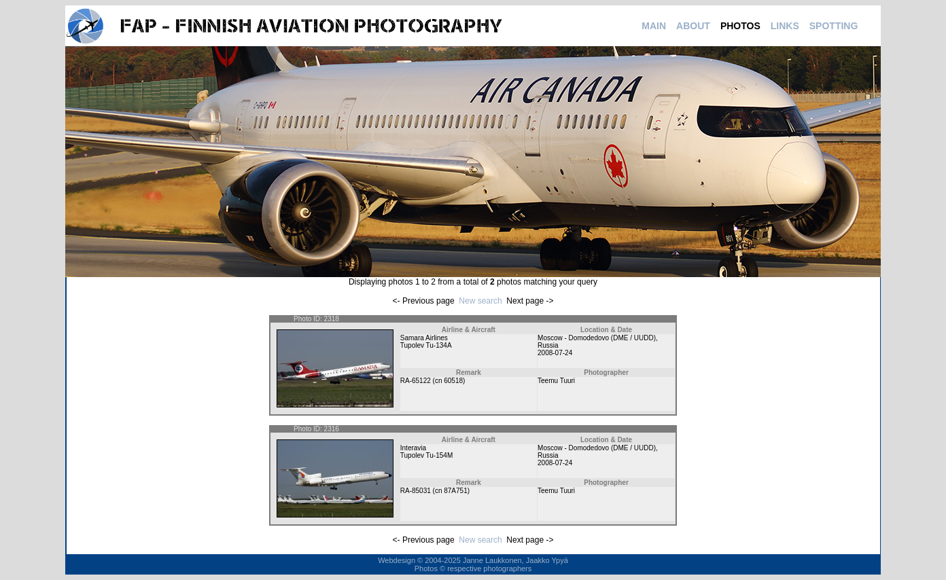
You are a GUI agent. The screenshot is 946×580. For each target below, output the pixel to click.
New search (480, 301)
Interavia (413, 448)
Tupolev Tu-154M (426, 455)
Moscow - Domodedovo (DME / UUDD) (597, 338)
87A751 (455, 490)
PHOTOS (740, 25)
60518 (453, 380)
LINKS (785, 25)
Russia (548, 345)
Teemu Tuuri (556, 380)
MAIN (654, 25)
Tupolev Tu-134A (426, 345)
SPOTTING (833, 25)
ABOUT (693, 25)
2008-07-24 (555, 353)
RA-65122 (415, 380)
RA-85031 (415, 490)
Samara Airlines (424, 338)
